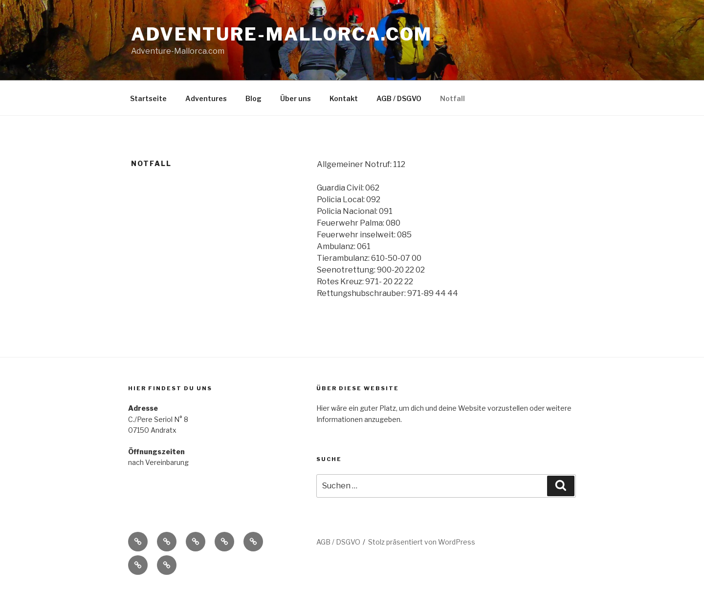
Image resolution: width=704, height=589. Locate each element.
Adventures (206, 98)
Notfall (452, 98)
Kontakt (344, 98)
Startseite (148, 98)
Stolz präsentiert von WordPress (421, 542)
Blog (253, 98)
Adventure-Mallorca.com (281, 34)
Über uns (295, 98)
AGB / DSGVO (398, 98)
